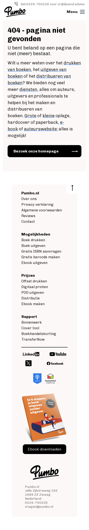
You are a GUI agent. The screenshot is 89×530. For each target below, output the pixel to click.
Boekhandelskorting (38, 334)
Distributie (30, 298)
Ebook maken (33, 304)
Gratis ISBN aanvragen (41, 251)
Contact (28, 221)
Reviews (28, 216)
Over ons (29, 199)
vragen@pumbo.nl (39, 507)
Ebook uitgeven (34, 263)
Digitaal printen (34, 287)
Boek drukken (33, 240)
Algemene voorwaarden (41, 210)
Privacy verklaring (37, 204)
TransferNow (33, 339)
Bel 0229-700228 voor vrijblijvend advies (53, 4)
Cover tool (30, 328)
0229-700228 (36, 503)
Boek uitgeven (33, 246)
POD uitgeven (32, 292)
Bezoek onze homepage (36, 151)
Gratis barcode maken (40, 257)
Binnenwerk (31, 322)
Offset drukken (34, 281)
